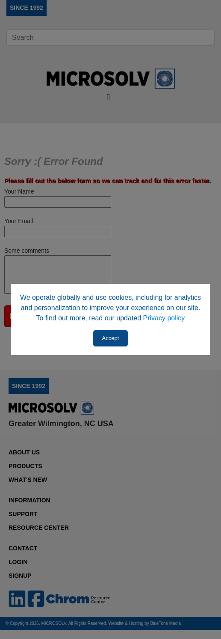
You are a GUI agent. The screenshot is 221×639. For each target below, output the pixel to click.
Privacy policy (164, 318)
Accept (110, 338)
